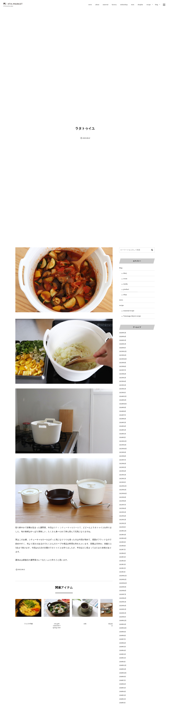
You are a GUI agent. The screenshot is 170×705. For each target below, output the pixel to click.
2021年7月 (122, 550)
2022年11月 (122, 490)
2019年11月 (122, 624)
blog (120, 268)
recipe (121, 305)
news (121, 300)
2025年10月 (123, 359)
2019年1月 (122, 662)
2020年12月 (123, 576)
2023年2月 (122, 479)
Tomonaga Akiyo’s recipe (132, 316)
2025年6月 (122, 374)
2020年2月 (122, 613)
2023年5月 (122, 467)
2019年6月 (122, 643)
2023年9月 (122, 452)
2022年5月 (122, 512)
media (125, 284)
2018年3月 (122, 695)
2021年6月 (122, 553)
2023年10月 (123, 449)
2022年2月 (122, 523)
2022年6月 (122, 508)
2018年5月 (122, 688)
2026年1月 (122, 348)
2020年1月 (122, 617)
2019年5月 (122, 647)
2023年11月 (122, 445)
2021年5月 (122, 557)
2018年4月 (122, 691)
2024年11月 (122, 400)
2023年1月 (122, 482)
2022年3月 (122, 520)
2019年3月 (122, 654)
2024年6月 (122, 419)
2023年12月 (123, 441)
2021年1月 (122, 572)
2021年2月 (122, 568)
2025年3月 (122, 385)
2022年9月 (122, 497)
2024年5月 (122, 422)
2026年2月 (122, 344)
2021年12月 (122, 531)
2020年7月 (122, 594)
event (125, 279)
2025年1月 (122, 393)
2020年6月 (122, 598)
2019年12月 (122, 620)
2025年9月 (122, 363)
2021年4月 (122, 561)
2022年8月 (122, 501)
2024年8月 (122, 411)
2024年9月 (122, 407)
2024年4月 (122, 426)
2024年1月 (122, 437)
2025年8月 (122, 366)
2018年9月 (122, 677)
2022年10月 (123, 493)
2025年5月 (122, 378)
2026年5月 (122, 333)
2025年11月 (122, 355)
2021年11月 (122, 535)
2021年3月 (122, 564)
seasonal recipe (128, 311)
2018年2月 (122, 699)
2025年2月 (122, 389)
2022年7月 (122, 505)
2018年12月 (122, 665)
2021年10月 (122, 538)
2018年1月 (122, 703)
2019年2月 (122, 658)
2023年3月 (122, 475)
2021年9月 (122, 542)
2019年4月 (122, 650)
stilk (85, 624)
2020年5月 (122, 602)
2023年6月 (122, 464)
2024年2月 (122, 434)
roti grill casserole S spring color (57, 626)
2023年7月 (122, 460)
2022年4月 (122, 516)
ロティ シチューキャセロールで (67, 527)
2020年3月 (122, 609)
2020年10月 (123, 583)
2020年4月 (122, 606)
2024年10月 (123, 404)
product (28, 620)
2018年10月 (122, 673)
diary (125, 273)
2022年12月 (123, 486)
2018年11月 (122, 669)
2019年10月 (122, 628)
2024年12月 (122, 396)
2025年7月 (122, 370)
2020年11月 (122, 579)
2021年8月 (122, 546)
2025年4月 (122, 381)
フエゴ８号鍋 (28, 624)
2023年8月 (122, 456)
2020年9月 (122, 587)
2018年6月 (122, 684)
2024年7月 (122, 415)
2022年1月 (122, 527)
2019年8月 (122, 636)
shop (125, 295)
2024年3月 (122, 430)
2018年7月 (122, 680)
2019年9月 (122, 632)
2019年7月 (122, 639)
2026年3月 (122, 340)
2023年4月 (122, 471)
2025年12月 (123, 351)
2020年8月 (122, 591)
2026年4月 (122, 336)
